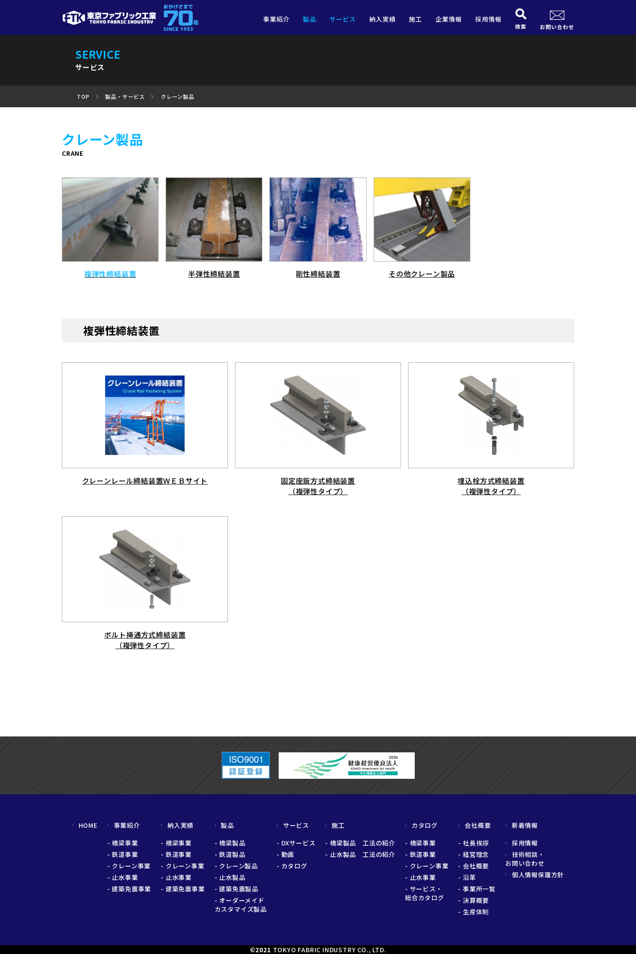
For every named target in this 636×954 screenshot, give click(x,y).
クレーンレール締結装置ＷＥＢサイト (145, 480)
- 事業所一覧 (477, 888)
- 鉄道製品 (230, 854)
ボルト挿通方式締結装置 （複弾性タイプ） (145, 639)
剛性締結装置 (318, 273)
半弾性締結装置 (214, 273)
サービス (342, 19)
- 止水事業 (122, 877)
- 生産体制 (473, 911)
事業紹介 (276, 19)
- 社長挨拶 (473, 842)
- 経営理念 (473, 854)
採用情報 (488, 19)
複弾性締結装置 (110, 273)
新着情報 (521, 825)
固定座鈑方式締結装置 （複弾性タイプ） (318, 485)
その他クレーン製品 (422, 273)
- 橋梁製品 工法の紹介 (360, 842)
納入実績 (382, 19)
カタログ (421, 825)
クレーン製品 (177, 96)
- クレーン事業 (129, 865)
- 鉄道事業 (122, 854)
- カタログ (291, 865)
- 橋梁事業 (122, 842)
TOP (83, 96)
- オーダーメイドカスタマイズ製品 (241, 904)
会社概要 (474, 825)
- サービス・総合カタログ (424, 893)
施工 (415, 19)
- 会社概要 (473, 865)
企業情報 (448, 19)
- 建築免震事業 (129, 888)
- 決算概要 (473, 900)
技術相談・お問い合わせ (525, 859)
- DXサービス (295, 842)
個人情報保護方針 (534, 874)
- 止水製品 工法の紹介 (360, 854)
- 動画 (285, 854)
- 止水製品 (230, 877)
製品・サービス (125, 96)
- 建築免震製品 (236, 888)
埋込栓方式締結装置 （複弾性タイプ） (491, 485)
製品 (309, 19)
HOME (85, 825)
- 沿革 (467, 877)
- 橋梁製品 (230, 842)
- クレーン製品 (236, 865)
